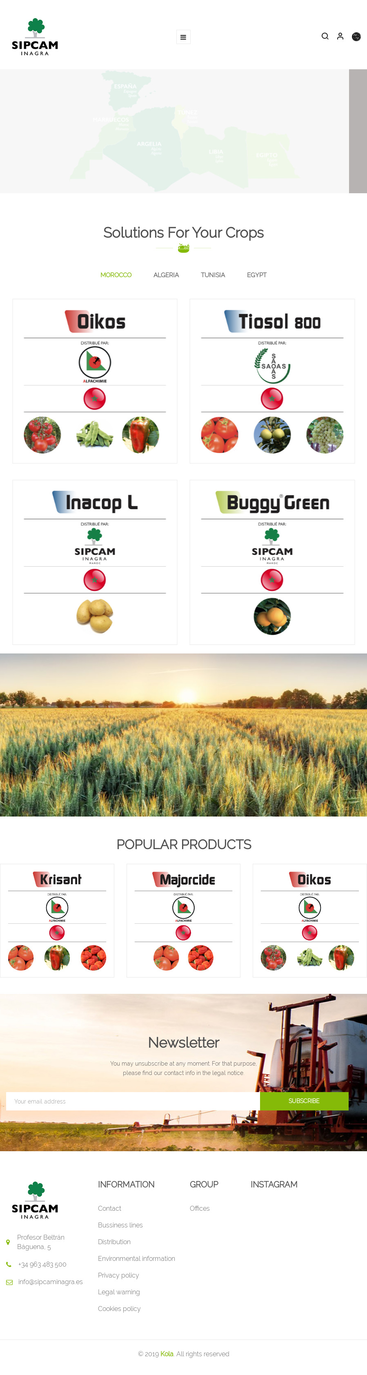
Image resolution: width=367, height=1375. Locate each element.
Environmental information (136, 1258)
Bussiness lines (120, 1225)
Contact (109, 1208)
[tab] (115, 275)
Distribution (114, 1242)
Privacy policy (118, 1275)
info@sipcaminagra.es (50, 1282)
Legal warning (119, 1292)
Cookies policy (119, 1309)
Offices (200, 1208)
